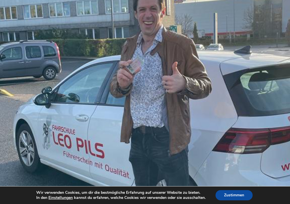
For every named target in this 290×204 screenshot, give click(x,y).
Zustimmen (234, 195)
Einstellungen (60, 197)
